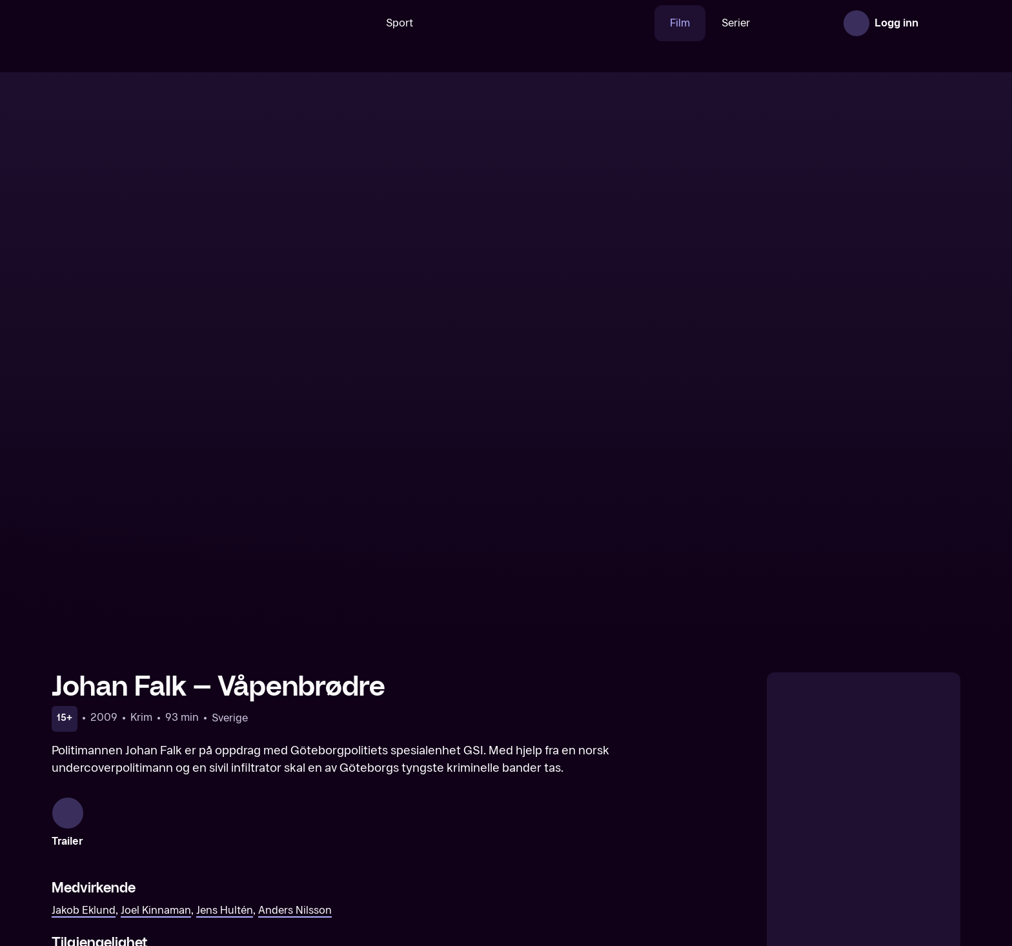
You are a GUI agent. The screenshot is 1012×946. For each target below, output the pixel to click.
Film (640, 23)
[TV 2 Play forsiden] (148, 23)
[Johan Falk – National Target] (159, 851)
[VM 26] (501, 23)
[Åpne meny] (942, 23)
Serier (696, 23)
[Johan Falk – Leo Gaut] (390, 851)
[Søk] (312, 23)
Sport (359, 23)
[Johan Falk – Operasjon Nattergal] (621, 851)
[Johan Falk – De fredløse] (852, 851)
